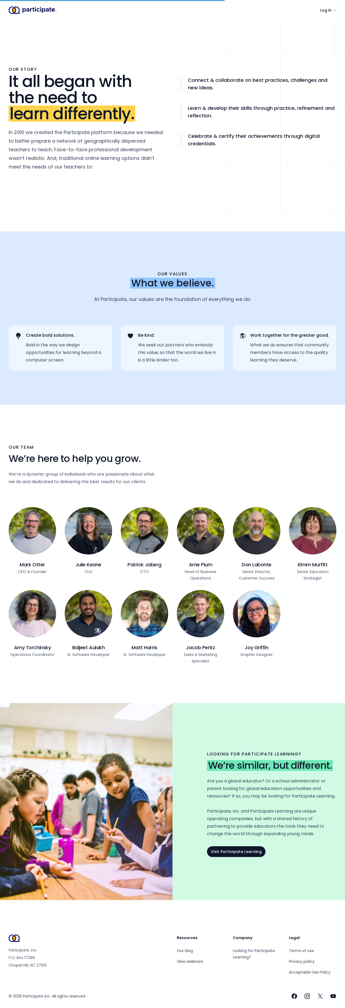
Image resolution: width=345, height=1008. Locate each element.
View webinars (190, 961)
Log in (328, 10)
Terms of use (301, 950)
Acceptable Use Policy (309, 972)
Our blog (185, 950)
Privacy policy (302, 961)
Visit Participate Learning (236, 851)
